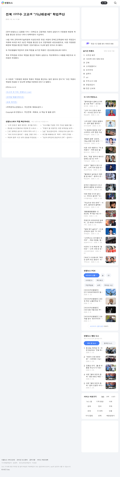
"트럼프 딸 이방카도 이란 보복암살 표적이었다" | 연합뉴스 (58, 128)
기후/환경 (100, 401)
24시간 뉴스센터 (22, 460)
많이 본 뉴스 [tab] (91, 343)
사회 (110, 401)
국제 (110, 406)
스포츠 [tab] (113, 396)
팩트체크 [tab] (100, 280)
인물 (110, 411)
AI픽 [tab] (98, 285)
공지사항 (32, 460)
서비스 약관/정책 (42, 460)
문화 (89, 411)
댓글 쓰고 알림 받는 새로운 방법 (99, 43)
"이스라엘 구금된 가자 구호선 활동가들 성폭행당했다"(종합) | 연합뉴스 (58, 125)
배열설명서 (110, 415)
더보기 (100, 326)
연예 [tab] (107, 396)
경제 (89, 406)
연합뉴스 (9, 3)
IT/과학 (100, 411)
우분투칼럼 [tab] (89, 285)
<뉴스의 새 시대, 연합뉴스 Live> (19, 92)
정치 (100, 406)
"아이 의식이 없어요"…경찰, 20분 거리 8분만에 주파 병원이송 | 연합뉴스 (24, 134)
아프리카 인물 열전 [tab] (92, 275)
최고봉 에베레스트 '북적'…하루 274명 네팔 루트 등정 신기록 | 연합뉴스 (58, 134)
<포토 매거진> (11, 102)
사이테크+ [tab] (89, 280)
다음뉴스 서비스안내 (8, 460)
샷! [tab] (109, 275)
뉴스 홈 (89, 401)
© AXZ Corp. (6, 469)
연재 (100, 415)
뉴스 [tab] (102, 396)
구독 (104, 3)
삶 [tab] (102, 275)
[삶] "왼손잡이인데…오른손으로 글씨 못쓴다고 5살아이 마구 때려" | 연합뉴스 (58, 131)
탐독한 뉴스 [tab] (108, 343)
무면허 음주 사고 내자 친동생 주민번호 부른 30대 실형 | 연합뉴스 (24, 137)
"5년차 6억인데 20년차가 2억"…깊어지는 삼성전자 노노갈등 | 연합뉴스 (58, 137)
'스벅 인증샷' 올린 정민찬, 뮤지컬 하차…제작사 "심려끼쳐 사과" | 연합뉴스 (24, 125)
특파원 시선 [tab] (108, 285)
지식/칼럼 (89, 415)
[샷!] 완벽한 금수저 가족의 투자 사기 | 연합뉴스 (24, 131)
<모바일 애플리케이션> (15, 97)
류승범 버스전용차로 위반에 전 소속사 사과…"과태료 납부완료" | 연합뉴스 (24, 128)
